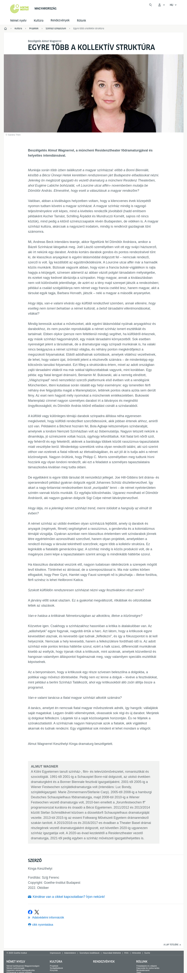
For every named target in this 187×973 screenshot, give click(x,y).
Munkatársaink (143, 970)
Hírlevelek (136, 953)
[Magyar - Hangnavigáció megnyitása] (173, 5)
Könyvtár (54, 970)
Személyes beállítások (89, 953)
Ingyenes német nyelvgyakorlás (21, 970)
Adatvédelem (70, 953)
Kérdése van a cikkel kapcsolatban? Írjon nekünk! (69, 897)
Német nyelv (18, 21)
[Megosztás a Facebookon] (30, 912)
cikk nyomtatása (42, 924)
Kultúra (38, 21)
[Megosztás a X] (37, 912)
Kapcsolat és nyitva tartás (147, 968)
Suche (147, 953)
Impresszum (55, 953)
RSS (126, 953)
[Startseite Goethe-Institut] (19, 8)
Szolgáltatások (56, 968)
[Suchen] (150, 5)
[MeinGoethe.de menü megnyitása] (161, 5)
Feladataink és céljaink (146, 966)
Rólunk (81, 21)
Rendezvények (104, 961)
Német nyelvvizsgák (15, 968)
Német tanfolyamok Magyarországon (23, 966)
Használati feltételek (112, 953)
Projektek (54, 966)
